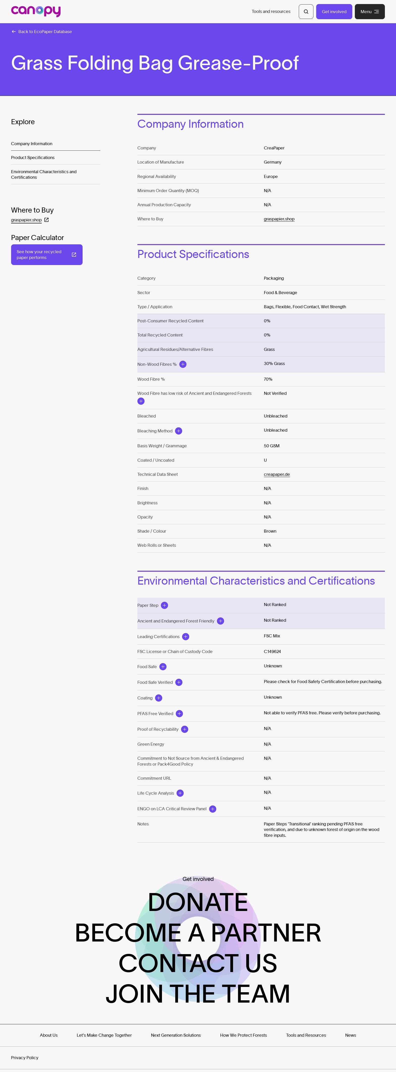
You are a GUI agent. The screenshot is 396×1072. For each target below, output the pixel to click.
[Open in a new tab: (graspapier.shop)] (30, 220)
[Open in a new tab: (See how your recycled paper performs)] (47, 254)
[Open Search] (306, 11)
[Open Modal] (182, 364)
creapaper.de (277, 474)
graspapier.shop (279, 218)
